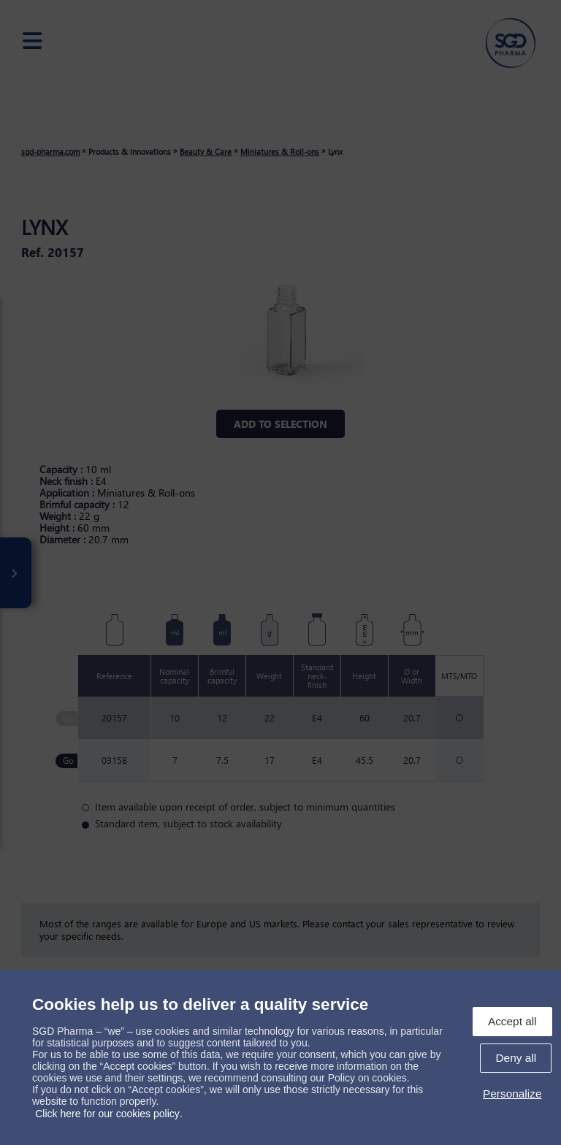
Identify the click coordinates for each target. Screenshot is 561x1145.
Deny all (515, 1058)
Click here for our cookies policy (107, 1113)
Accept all (512, 1021)
